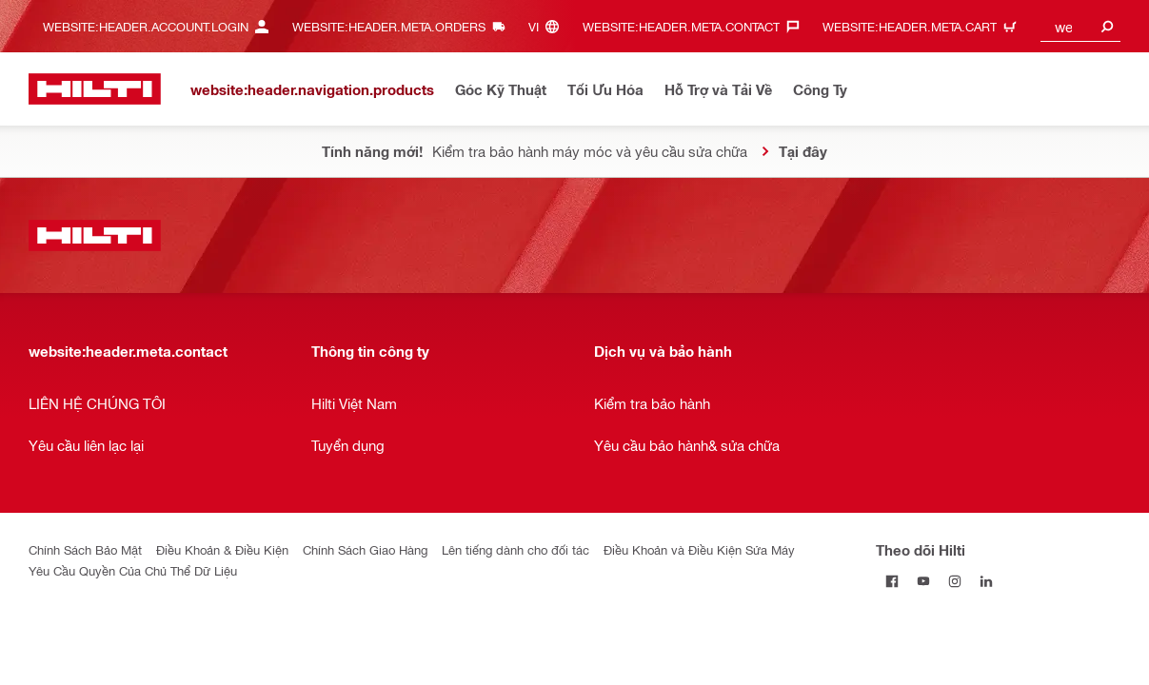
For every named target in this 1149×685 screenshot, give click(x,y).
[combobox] (1080, 26)
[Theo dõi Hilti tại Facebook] (891, 581)
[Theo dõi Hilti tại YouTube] (923, 581)
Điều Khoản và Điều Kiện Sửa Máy (699, 549)
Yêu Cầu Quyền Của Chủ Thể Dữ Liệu (133, 570)
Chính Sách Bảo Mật (85, 549)
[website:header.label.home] (95, 89)
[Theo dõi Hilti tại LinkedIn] (985, 581)
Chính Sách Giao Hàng (365, 549)
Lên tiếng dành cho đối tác (515, 549)
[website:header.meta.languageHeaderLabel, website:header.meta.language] (548, 26)
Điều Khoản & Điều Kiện (222, 549)
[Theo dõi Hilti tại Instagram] (954, 581)
